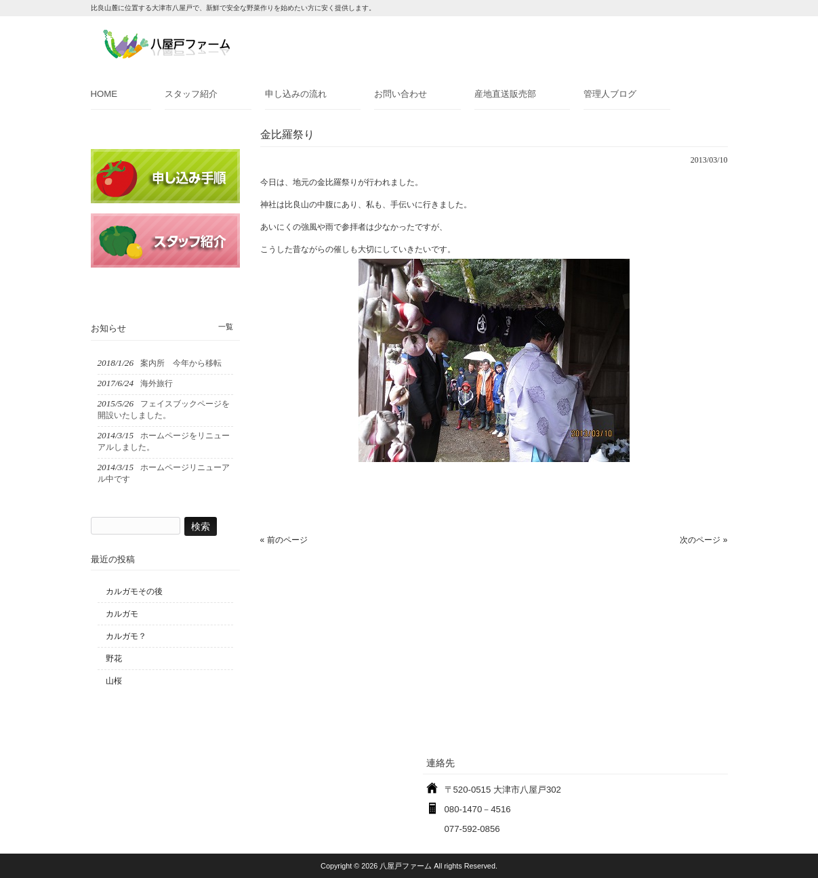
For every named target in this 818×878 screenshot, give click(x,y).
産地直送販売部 (505, 94)
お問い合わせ (400, 94)
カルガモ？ (126, 636)
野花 (114, 658)
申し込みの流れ (296, 94)
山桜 (114, 681)
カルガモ (122, 614)
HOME (104, 94)
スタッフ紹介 (191, 94)
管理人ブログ (610, 94)
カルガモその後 (134, 591)
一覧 (225, 326)
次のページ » (703, 540)
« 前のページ (284, 540)
